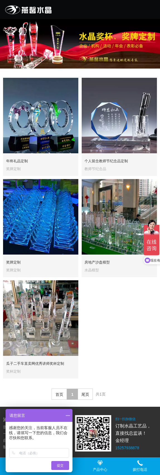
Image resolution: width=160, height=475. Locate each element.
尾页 (85, 394)
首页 (59, 394)
